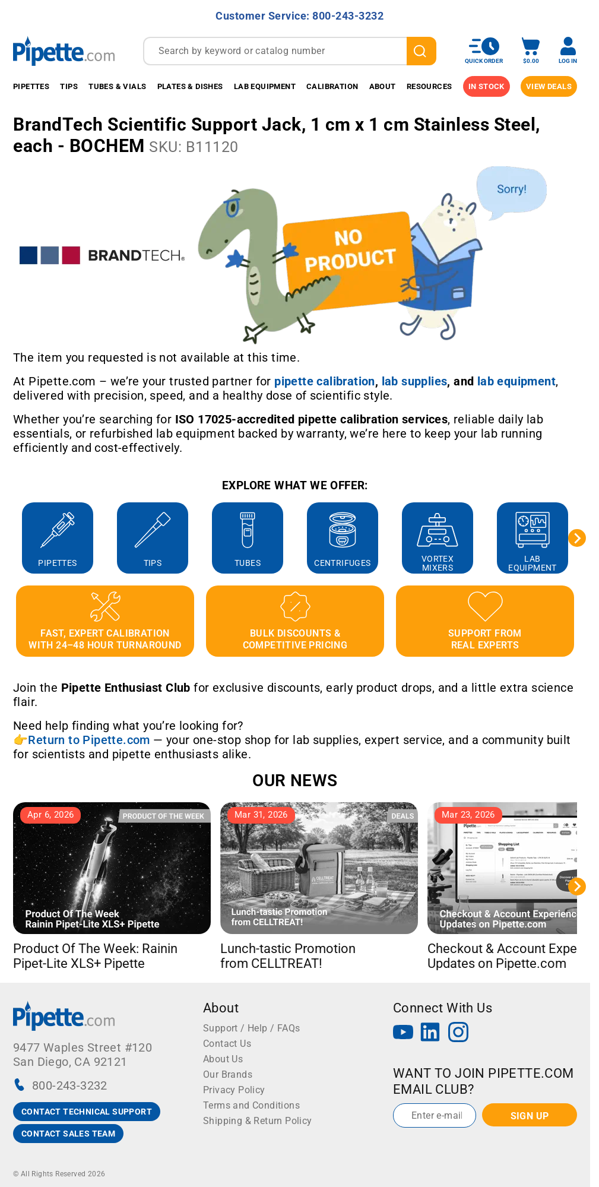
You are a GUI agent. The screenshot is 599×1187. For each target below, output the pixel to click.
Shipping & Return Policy (257, 1120)
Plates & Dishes (190, 86)
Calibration (332, 86)
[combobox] (289, 51)
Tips (69, 86)
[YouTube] (403, 1033)
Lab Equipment (265, 86)
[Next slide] (577, 538)
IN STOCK (486, 86)
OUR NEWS (294, 780)
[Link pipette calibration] (324, 381)
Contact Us (227, 1043)
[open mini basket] (531, 51)
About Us (223, 1059)
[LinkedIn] (430, 1033)
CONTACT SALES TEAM (68, 1133)
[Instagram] (458, 1033)
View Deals (549, 86)
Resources (429, 86)
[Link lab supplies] (415, 381)
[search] (421, 51)
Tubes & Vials (117, 86)
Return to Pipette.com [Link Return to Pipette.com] (89, 740)
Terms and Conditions (251, 1105)
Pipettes (31, 86)
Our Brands (227, 1074)
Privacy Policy (234, 1090)
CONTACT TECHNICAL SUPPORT (86, 1111)
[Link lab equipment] (516, 381)
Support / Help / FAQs (251, 1028)
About (382, 86)
